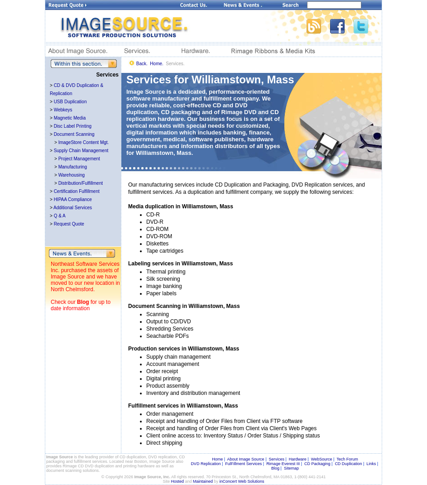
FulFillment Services (243, 463)
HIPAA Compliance (73, 199)
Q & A (60, 215)
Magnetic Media (70, 117)
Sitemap (291, 468)
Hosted (177, 481)
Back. (142, 63)
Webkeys (63, 109)
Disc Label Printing (72, 126)
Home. (156, 63)
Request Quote (69, 223)
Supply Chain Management (81, 150)
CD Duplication (348, 463)
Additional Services (72, 207)
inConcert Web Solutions (242, 481)
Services (276, 459)
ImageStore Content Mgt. (83, 142)
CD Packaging (317, 463)
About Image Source (245, 459)
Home (217, 459)
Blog (83, 302)
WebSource (321, 459)
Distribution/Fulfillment (80, 183)
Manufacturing (72, 166)
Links (371, 463)
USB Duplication (70, 101)
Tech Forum (347, 459)
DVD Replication (206, 463)
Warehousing (71, 175)
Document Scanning (74, 134)
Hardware (298, 459)
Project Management (79, 158)
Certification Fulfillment (77, 191)
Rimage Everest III (283, 463)
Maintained (203, 481)
